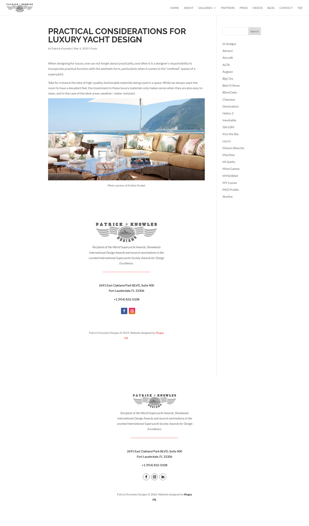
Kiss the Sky (230, 134)
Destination (230, 106)
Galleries (205, 8)
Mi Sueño (228, 162)
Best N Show (231, 85)
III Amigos (229, 44)
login (155, 507)
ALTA (226, 64)
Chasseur (228, 99)
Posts (93, 48)
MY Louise (229, 182)
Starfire (227, 196)
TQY (300, 8)
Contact (286, 8)
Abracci (227, 50)
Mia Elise (228, 155)
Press (244, 8)
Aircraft (227, 57)
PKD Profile (230, 189)
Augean (227, 71)
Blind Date (229, 92)
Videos (257, 8)
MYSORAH (230, 176)
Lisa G (226, 141)
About (188, 8)
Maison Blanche (233, 148)
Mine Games (231, 168)
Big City (227, 78)
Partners (228, 8)
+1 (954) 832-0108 (126, 299)
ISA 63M (228, 127)
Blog (271, 8)
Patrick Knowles (62, 48)
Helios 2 (228, 113)
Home (174, 8)
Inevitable (229, 120)
